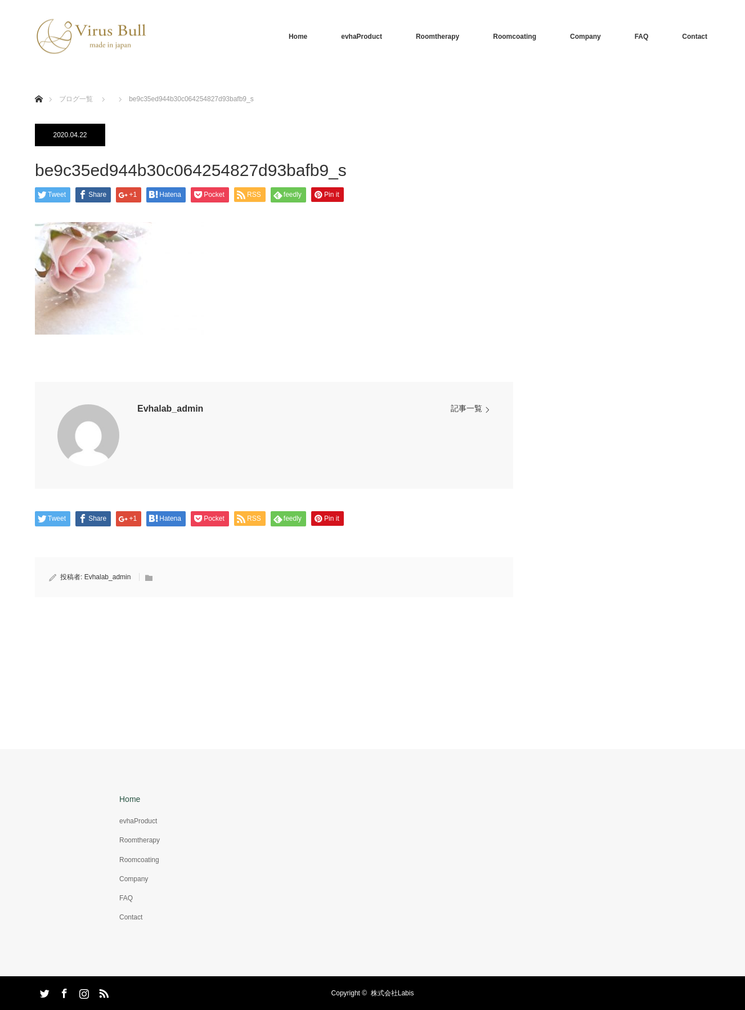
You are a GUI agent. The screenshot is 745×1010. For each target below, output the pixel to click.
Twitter (43, 991)
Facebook (63, 991)
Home (298, 36)
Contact (694, 36)
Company (585, 36)
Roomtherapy (437, 36)
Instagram (82, 991)
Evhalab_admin (170, 408)
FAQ (642, 36)
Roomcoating (514, 36)
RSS (102, 991)
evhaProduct (361, 36)
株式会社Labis (392, 993)
